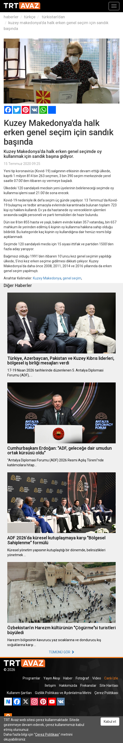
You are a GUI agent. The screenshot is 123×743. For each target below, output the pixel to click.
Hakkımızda (68, 685)
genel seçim (72, 278)
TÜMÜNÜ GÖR (61, 652)
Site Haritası (109, 685)
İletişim (50, 685)
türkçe (29, 16)
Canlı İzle (111, 678)
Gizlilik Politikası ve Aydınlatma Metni (63, 693)
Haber (67, 678)
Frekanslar (88, 685)
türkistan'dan (53, 16)
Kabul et (110, 722)
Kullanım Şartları (19, 693)
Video (96, 678)
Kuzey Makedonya (47, 278)
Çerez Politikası (106, 693)
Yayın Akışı (51, 678)
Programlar (31, 678)
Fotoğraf (82, 678)
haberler (11, 16)
